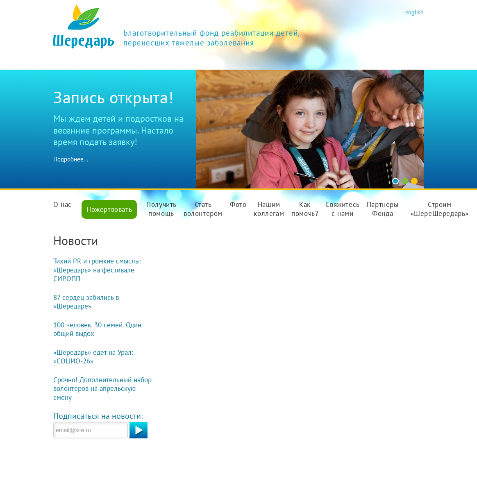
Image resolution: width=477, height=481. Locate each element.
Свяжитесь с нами (342, 209)
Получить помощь (161, 209)
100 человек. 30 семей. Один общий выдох (97, 329)
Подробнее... (70, 159)
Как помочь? (304, 209)
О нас (62, 204)
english (414, 12)
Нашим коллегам (269, 209)
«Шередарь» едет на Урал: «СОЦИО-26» (93, 357)
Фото (238, 204)
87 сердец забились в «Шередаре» (86, 302)
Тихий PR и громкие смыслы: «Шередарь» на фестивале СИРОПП (97, 269)
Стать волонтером (203, 209)
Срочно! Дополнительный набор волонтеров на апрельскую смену (102, 388)
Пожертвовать (109, 209)
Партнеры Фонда (383, 209)
